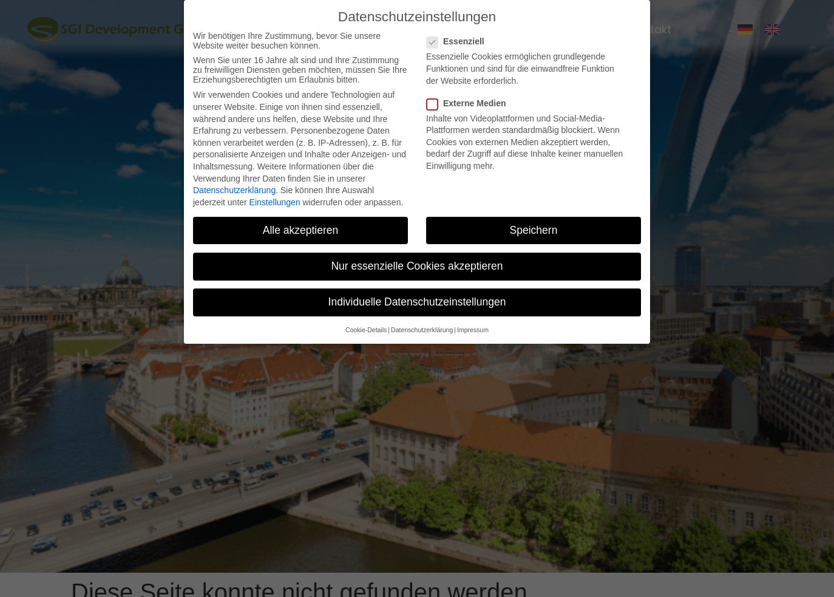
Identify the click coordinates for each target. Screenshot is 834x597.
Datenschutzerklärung (234, 190)
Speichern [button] (534, 230)
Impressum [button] (473, 329)
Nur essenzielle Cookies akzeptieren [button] (417, 266)
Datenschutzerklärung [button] (422, 329)
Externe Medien (470, 103)
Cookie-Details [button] (366, 329)
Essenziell (459, 41)
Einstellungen (274, 202)
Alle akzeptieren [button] (301, 230)
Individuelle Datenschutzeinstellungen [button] (417, 302)
